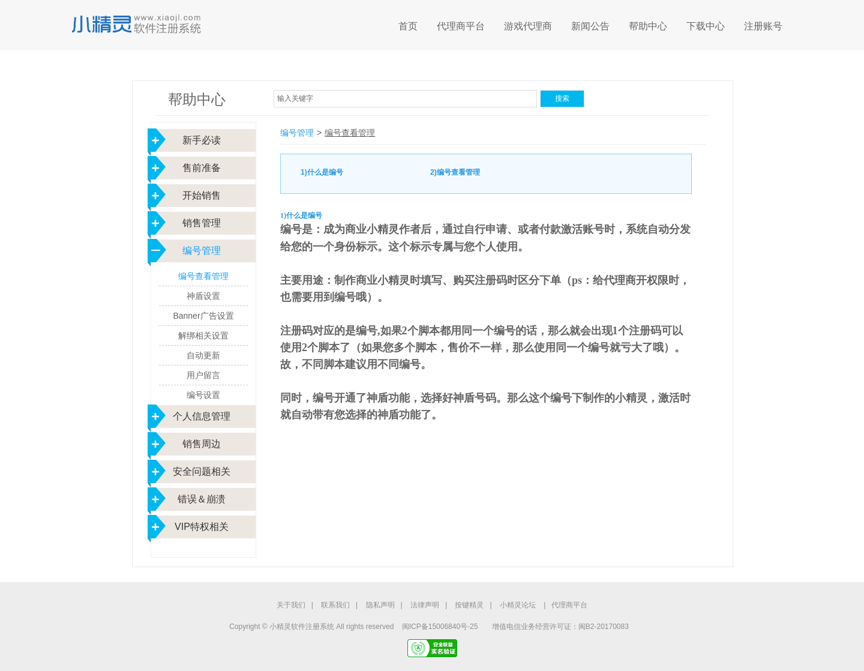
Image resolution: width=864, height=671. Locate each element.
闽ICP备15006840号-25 (440, 626)
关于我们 (291, 605)
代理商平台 (461, 26)
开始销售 (201, 195)
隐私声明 (380, 605)
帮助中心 (648, 26)
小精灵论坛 (518, 605)
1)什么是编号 (322, 172)
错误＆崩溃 (202, 499)
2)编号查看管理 (455, 172)
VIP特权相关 (202, 527)
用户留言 (203, 375)
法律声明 (424, 605)
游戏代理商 (528, 26)
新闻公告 (590, 26)
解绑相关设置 (203, 335)
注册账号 (763, 26)
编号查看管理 (203, 276)
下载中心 (705, 26)
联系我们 (335, 605)
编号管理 (201, 250)
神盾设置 (203, 296)
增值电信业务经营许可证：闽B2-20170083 (560, 626)
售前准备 (201, 168)
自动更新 (203, 355)
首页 (408, 26)
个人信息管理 (201, 416)
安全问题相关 (201, 471)
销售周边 (201, 444)
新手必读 (201, 140)
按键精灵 (469, 605)
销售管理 (201, 223)
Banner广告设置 (203, 315)
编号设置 (203, 395)
